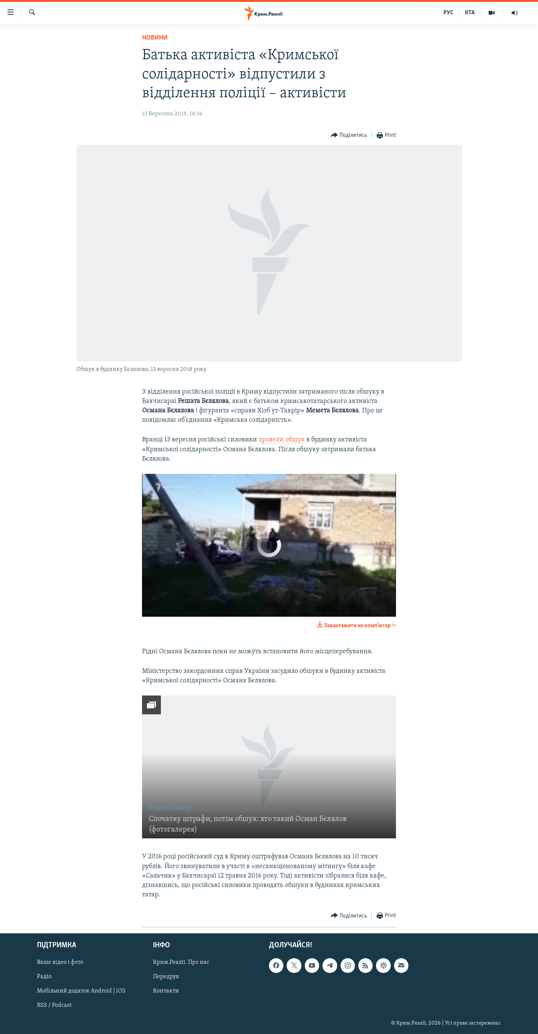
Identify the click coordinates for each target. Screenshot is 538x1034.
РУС (448, 13)
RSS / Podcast (54, 1006)
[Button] (349, 135)
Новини (155, 37)
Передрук (166, 977)
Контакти (166, 991)
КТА (470, 13)
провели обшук (281, 439)
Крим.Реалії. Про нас (181, 963)
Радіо (44, 977)
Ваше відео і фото (60, 963)
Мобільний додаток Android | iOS (81, 991)
